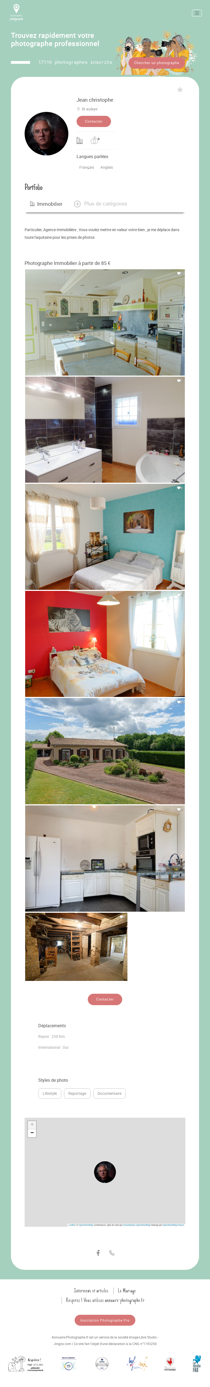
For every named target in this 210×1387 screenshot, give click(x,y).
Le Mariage (127, 1289)
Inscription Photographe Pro (105, 1319)
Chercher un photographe (156, 62)
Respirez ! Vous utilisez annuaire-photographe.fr (105, 1299)
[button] (100, 202)
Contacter (94, 119)
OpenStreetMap (86, 1223)
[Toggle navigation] (197, 13)
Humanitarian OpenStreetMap (136, 1223)
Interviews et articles (91, 1289)
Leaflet (72, 1223)
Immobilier (46, 202)
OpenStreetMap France (173, 1223)
